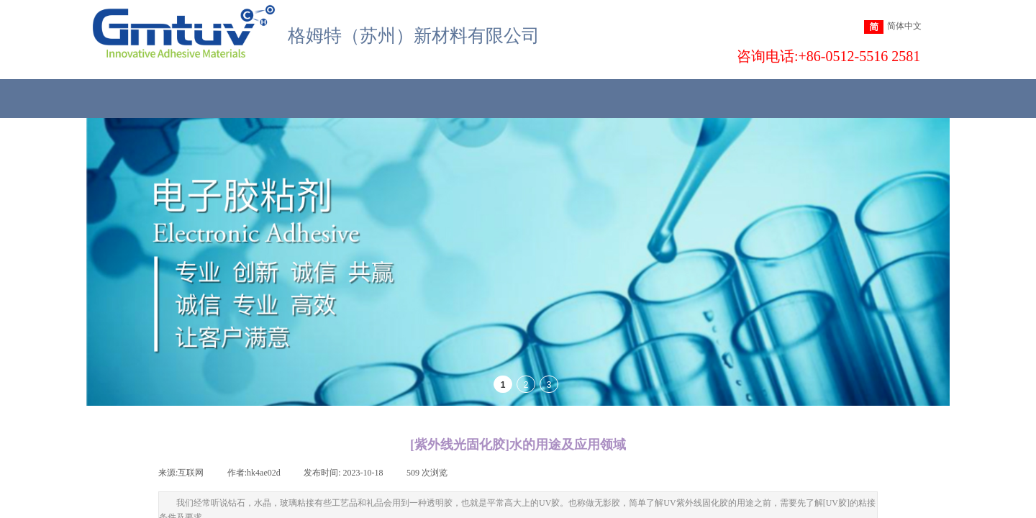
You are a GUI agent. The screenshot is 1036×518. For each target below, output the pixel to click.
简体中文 (893, 27)
